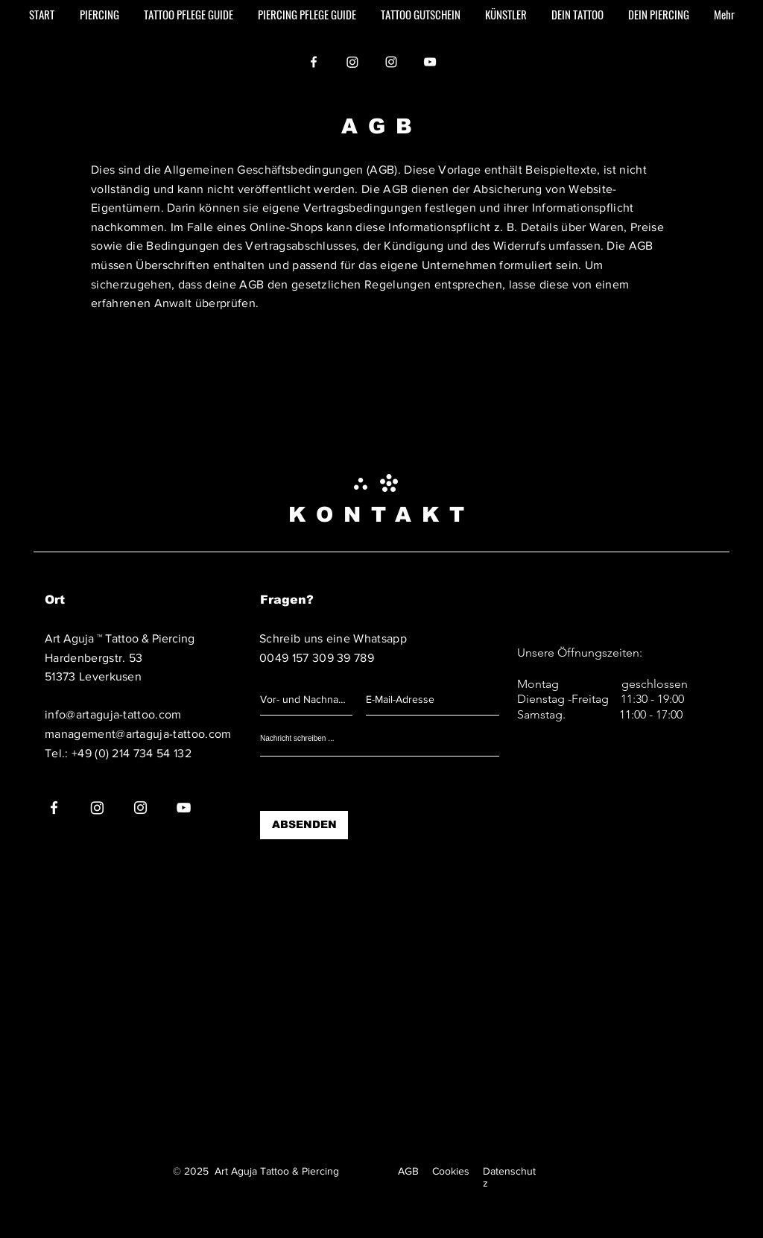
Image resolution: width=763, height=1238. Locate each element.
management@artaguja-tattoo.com (138, 733)
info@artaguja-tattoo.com (113, 714)
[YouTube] (429, 61)
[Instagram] (352, 61)
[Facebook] (313, 61)
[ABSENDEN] (304, 825)
